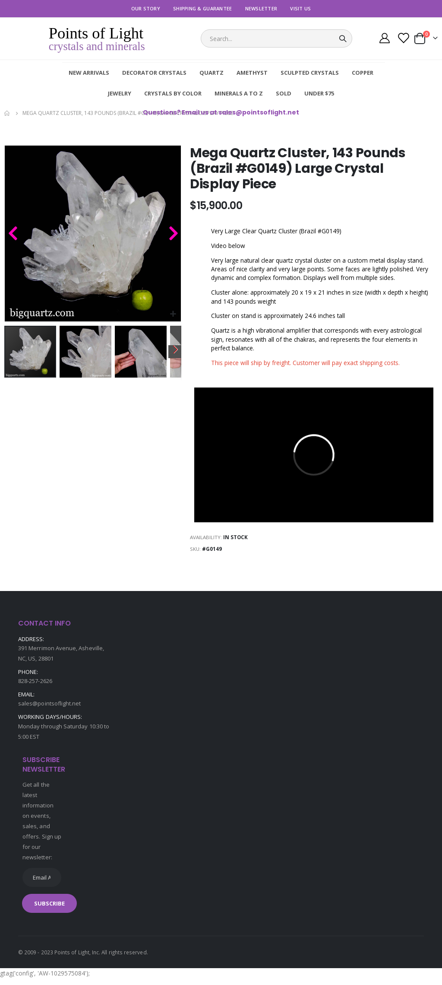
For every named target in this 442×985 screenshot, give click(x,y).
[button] (173, 314)
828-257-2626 (35, 687)
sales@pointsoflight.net (49, 710)
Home (7, 113)
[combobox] (276, 38)
